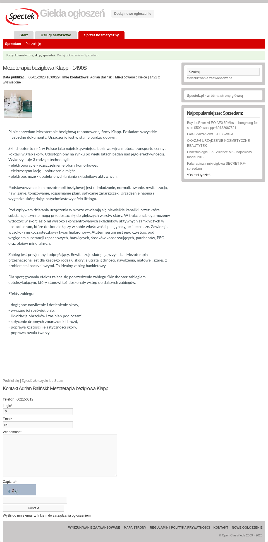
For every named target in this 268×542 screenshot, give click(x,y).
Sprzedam (13, 44)
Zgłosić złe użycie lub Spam (42, 381)
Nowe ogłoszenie (247, 527)
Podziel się (11, 381)
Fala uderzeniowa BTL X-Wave (210, 134)
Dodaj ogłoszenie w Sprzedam (78, 55)
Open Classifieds (233, 535)
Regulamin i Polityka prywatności (180, 527)
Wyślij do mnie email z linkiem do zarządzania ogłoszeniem (47, 515)
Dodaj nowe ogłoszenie (132, 14)
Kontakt (221, 527)
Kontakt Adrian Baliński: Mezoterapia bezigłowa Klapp (55, 388)
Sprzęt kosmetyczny (101, 35)
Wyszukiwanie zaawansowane (209, 78)
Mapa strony (135, 527)
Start (24, 35)
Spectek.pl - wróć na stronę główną (215, 96)
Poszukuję (33, 44)
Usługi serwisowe (56, 35)
